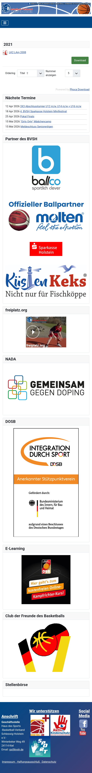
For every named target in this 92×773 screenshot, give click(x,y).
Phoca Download (79, 89)
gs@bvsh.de (16, 749)
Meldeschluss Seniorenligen (36, 126)
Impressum (9, 761)
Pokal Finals (27, 116)
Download (80, 60)
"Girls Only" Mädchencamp (35, 121)
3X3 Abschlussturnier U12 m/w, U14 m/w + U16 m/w (50, 106)
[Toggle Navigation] (4, 22)
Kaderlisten (13, 35)
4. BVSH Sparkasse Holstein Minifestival (43, 111)
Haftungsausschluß (28, 761)
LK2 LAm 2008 (17, 52)
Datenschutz (49, 761)
